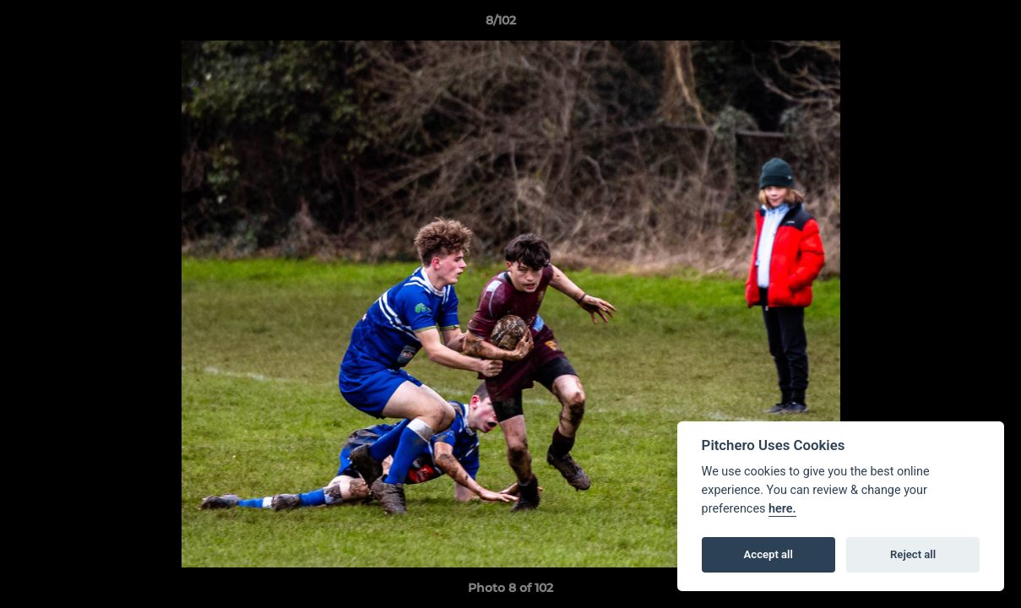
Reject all (913, 554)
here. (782, 509)
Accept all (768, 554)
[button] (950, 24)
